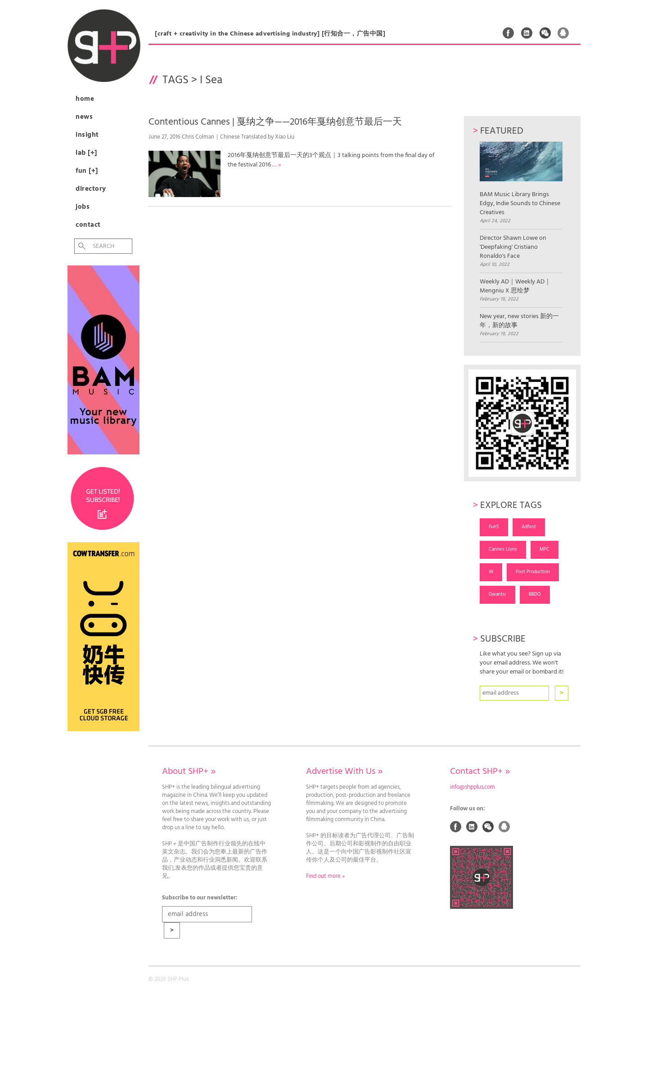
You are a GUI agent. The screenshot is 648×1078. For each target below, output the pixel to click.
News (84, 117)
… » (276, 165)
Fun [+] (87, 171)
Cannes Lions (503, 549)
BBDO (535, 594)
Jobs (83, 207)
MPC (544, 549)
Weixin (545, 33)
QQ (563, 33)
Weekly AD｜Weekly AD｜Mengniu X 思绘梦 (515, 287)
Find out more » (325, 876)
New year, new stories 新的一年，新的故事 (519, 321)
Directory (91, 189)
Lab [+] (86, 153)
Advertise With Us (344, 771)
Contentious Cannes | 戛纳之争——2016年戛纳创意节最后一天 (275, 122)
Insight (87, 135)
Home (85, 99)
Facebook (508, 33)
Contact (88, 225)
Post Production (533, 572)
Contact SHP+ (480, 771)
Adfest (529, 527)
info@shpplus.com (472, 787)
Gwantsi (497, 594)
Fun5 (494, 527)
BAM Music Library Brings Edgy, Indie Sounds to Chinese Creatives (521, 179)
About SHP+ (189, 771)
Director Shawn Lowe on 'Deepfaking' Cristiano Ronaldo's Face (513, 247)
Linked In (527, 33)
